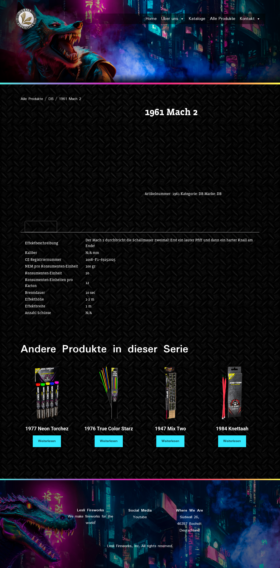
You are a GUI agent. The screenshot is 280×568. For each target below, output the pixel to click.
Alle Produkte (222, 18)
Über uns (172, 18)
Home (151, 18)
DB (51, 99)
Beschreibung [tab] (41, 226)
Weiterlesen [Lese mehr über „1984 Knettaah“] (232, 441)
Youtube (140, 517)
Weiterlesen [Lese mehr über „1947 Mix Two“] (170, 441)
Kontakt (250, 18)
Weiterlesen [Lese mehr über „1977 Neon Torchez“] (47, 441)
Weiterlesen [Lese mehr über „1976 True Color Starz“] (109, 441)
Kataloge (197, 18)
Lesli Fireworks (90, 510)
